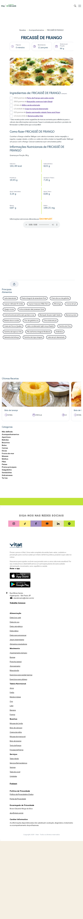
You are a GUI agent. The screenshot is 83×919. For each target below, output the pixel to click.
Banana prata (71, 315)
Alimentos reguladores (18, 644)
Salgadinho (7, 470)
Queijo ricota (9, 309)
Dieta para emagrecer (18, 635)
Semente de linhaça (11, 337)
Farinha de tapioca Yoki (13, 332)
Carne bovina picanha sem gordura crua (19, 315)
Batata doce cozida (11, 320)
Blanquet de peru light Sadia (50, 315)
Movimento (15, 648)
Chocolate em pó (50, 320)
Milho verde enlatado (31, 105)
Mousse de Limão (16, 723)
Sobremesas (7, 475)
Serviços (13, 754)
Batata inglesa (15, 697)
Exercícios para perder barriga (21, 675)
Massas (5, 456)
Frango (12, 714)
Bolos (4, 445)
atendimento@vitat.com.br (23, 598)
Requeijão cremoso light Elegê (39, 101)
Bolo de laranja (15, 741)
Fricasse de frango (16, 750)
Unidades (13, 776)
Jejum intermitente (17, 639)
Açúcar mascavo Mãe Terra (38, 304)
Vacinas (13, 767)
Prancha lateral (16, 662)
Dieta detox (14, 631)
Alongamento (15, 666)
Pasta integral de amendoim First (34, 298)
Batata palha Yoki (35, 116)
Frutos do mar (8, 453)
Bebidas (5, 440)
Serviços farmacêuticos (18, 763)
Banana (13, 710)
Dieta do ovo (14, 622)
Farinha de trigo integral (33, 337)
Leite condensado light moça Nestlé (40, 326)
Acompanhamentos (36, 30)
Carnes (5, 448)
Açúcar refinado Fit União (13, 304)
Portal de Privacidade (18, 799)
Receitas (22, 30)
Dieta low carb (15, 617)
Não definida (7, 432)
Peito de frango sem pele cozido (40, 98)
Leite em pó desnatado (56, 337)
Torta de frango (15, 745)
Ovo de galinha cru (31, 320)
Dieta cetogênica (16, 626)
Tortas (5, 478)
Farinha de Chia (65, 326)
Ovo (11, 701)
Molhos (5, 459)
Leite (11, 706)
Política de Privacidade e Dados (21, 794)
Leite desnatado (10, 298)
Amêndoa (59, 332)
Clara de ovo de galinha (60, 298)
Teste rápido (14, 758)
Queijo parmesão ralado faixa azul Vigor (43, 112)
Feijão (12, 692)
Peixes (4, 464)
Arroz (12, 688)
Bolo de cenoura (16, 728)
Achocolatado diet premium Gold (31, 309)
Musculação (14, 670)
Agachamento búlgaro (18, 653)
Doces (4, 451)
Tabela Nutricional (18, 684)
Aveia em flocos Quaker (13, 326)
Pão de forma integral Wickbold (38, 332)
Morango (57, 304)
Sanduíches (7, 472)
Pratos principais (9, 467)
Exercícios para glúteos (18, 679)
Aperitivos (6, 437)
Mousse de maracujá (18, 736)
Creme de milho (16, 732)
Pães (4, 461)
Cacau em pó (71, 304)
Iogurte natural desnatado (36, 109)
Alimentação (15, 613)
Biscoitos (6, 442)
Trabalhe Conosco (17, 603)
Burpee (12, 657)
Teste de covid (15, 772)
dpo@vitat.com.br (16, 813)
